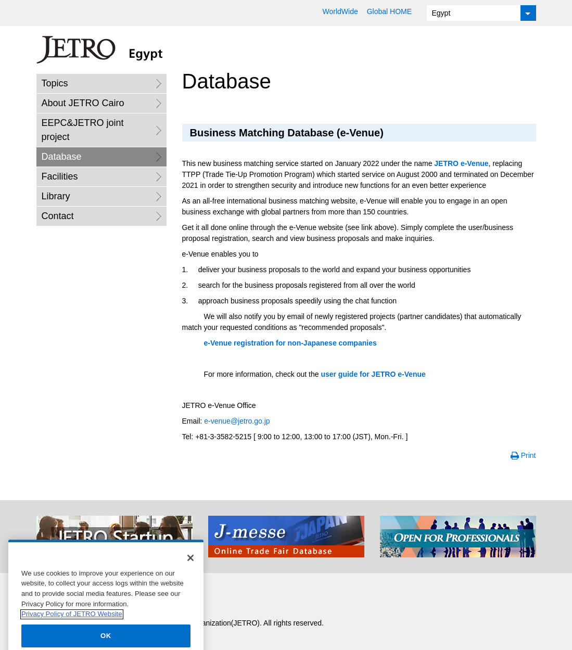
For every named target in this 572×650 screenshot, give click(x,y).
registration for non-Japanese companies (291, 343)
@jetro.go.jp (237, 421)
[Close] (190, 571)
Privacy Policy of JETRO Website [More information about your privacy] (71, 628)
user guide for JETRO (373, 374)
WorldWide (340, 11)
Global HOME (389, 11)
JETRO (461, 163)
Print (528, 455)
